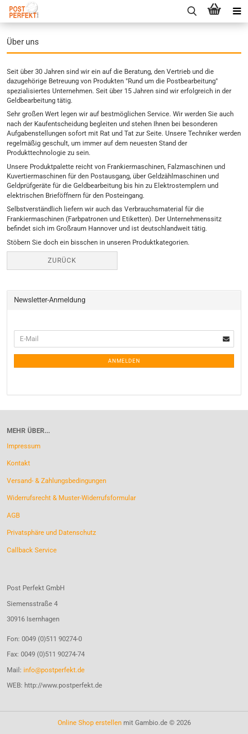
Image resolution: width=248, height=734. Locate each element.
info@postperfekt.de (54, 670)
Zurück (62, 260)
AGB (13, 515)
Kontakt (18, 463)
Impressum (24, 446)
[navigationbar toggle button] (236, 11)
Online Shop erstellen (90, 723)
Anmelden (124, 361)
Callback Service (32, 550)
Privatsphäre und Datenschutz (51, 533)
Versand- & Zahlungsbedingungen (56, 481)
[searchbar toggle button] (191, 11)
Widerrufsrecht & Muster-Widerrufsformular (71, 498)
